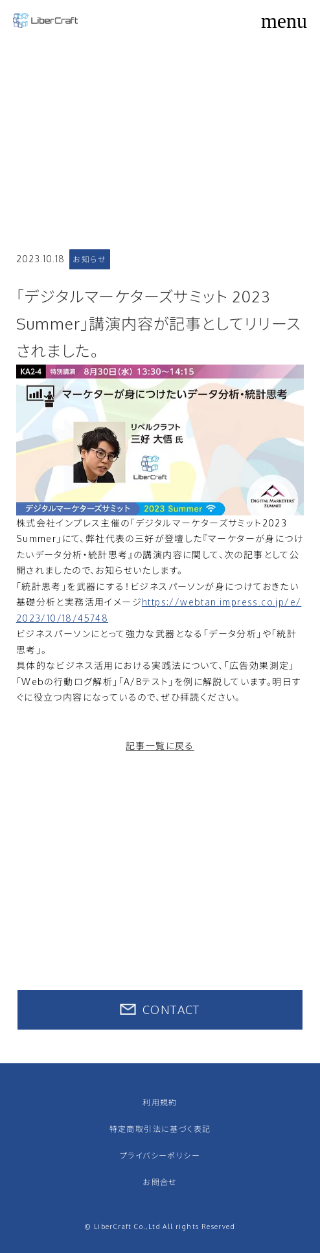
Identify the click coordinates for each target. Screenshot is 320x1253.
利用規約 (160, 1102)
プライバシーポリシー (160, 1155)
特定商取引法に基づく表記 (160, 1129)
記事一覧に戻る (160, 745)
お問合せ (160, 1182)
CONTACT (171, 1009)
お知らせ (89, 259)
